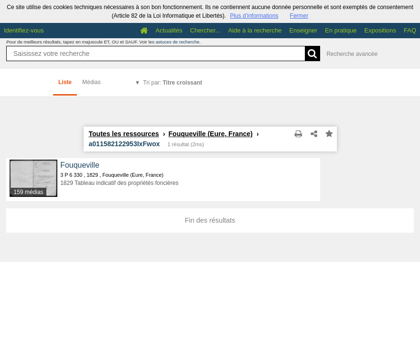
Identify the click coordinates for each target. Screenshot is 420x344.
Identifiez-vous (24, 30)
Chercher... (205, 30)
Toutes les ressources (124, 134)
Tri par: (172, 82)
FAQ (410, 30)
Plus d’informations (254, 15)
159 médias (28, 192)
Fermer (299, 15)
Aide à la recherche (254, 30)
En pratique (341, 30)
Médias (91, 82)
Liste (65, 82)
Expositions (380, 30)
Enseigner (303, 30)
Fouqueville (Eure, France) (211, 134)
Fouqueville (79, 165)
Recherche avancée (351, 54)
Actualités (168, 30)
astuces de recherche (178, 41)
